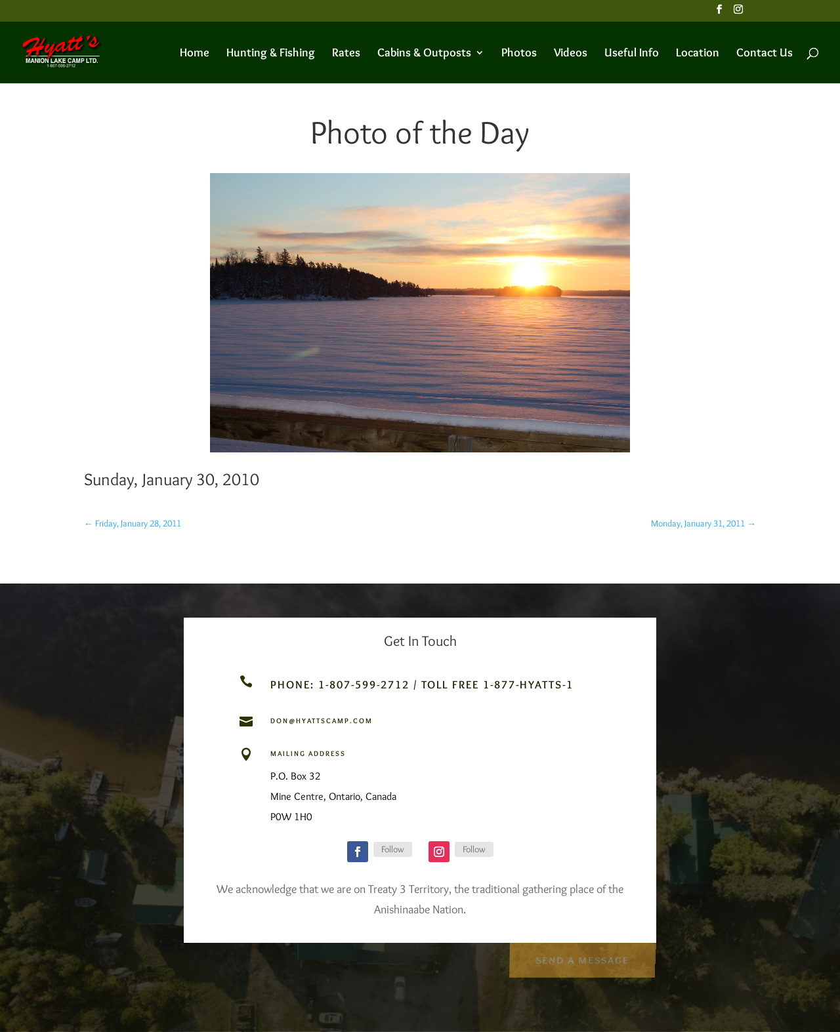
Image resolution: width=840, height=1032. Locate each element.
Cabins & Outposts (424, 54)
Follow (392, 849)
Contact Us (764, 54)
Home (194, 54)
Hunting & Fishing (270, 54)
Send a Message (582, 958)
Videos (570, 54)
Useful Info (631, 54)
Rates (346, 54)
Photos (519, 54)
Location (697, 54)
